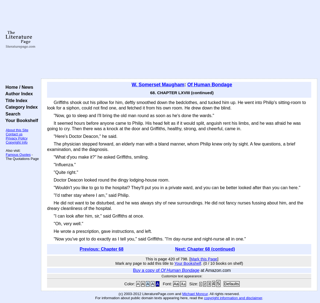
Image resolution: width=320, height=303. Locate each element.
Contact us (14, 134)
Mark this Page (204, 259)
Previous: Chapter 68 (101, 249)
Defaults (231, 284)
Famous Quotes (18, 155)
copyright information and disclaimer (233, 298)
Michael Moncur (195, 294)
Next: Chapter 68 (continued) (205, 249)
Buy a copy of (166, 270)
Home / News (18, 87)
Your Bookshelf (20, 120)
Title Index (15, 100)
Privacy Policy (17, 138)
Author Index (18, 93)
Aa (176, 284)
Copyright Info (17, 142)
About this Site (17, 130)
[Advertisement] (179, 39)
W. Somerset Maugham (158, 84)
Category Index (20, 107)
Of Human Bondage (209, 84)
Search (11, 113)
